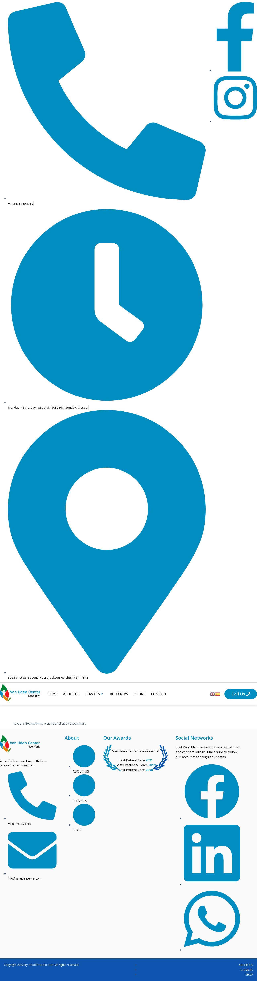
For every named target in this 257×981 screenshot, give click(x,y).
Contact (159, 694)
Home (52, 694)
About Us (71, 694)
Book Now (119, 694)
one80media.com (41, 965)
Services (94, 694)
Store (139, 694)
